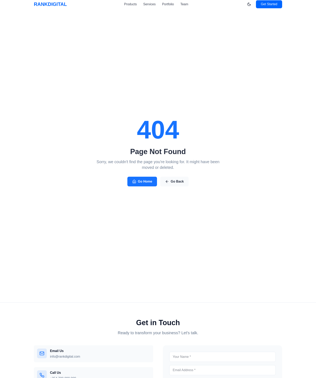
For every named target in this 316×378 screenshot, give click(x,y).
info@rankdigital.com (65, 356)
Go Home (142, 182)
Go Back (174, 182)
